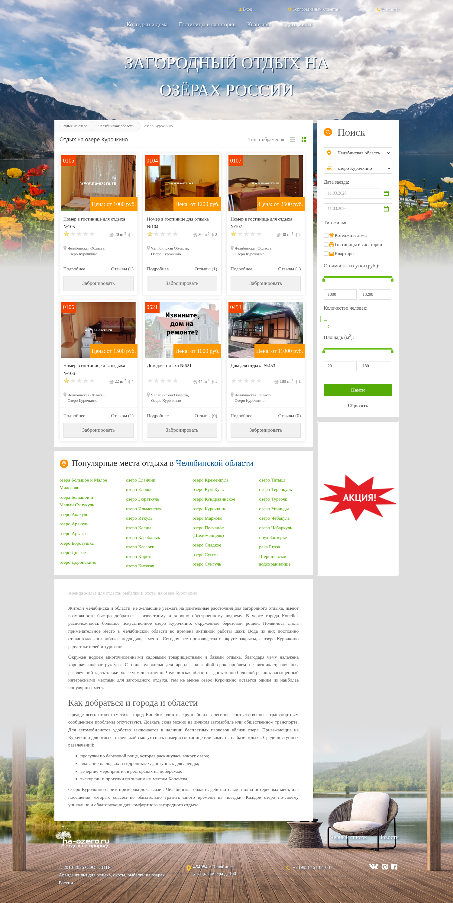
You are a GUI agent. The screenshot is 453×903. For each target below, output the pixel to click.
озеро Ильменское (144, 508)
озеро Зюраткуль (142, 498)
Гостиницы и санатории (207, 24)
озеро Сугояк (205, 554)
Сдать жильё (297, 24)
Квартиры (259, 24)
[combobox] (363, 153)
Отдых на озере (75, 126)
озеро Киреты (140, 556)
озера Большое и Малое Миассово (83, 483)
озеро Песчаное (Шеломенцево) (208, 531)
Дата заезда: (336, 182)
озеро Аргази (73, 533)
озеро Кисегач (140, 565)
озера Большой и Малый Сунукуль (77, 501)
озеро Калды (138, 527)
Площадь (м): (339, 337)
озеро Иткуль (139, 518)
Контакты (387, 9)
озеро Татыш (272, 479)
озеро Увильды (274, 508)
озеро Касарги (140, 546)
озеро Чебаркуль (275, 527)
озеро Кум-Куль (208, 489)
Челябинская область (116, 126)
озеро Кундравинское (214, 498)
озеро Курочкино (210, 508)
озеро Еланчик (140, 479)
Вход (245, 9)
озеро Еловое (139, 489)
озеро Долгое (73, 552)
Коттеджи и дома (147, 24)
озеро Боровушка (77, 543)
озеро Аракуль (74, 523)
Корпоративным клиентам (313, 9)
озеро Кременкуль (211, 479)
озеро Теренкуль (275, 489)
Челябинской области (215, 463)
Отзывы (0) (206, 415)
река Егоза (269, 546)
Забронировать (98, 283)
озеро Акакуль (74, 514)
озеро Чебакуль (274, 518)
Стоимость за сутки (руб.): (351, 266)
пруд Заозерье (273, 537)
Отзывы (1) (122, 268)
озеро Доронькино (78, 562)
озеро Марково (207, 518)
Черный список (348, 837)
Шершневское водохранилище (274, 560)
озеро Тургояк (273, 498)
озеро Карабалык (143, 537)
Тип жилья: (336, 222)
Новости (388, 837)
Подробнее (74, 268)
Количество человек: (345, 308)
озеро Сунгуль (207, 563)
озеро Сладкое (207, 544)
